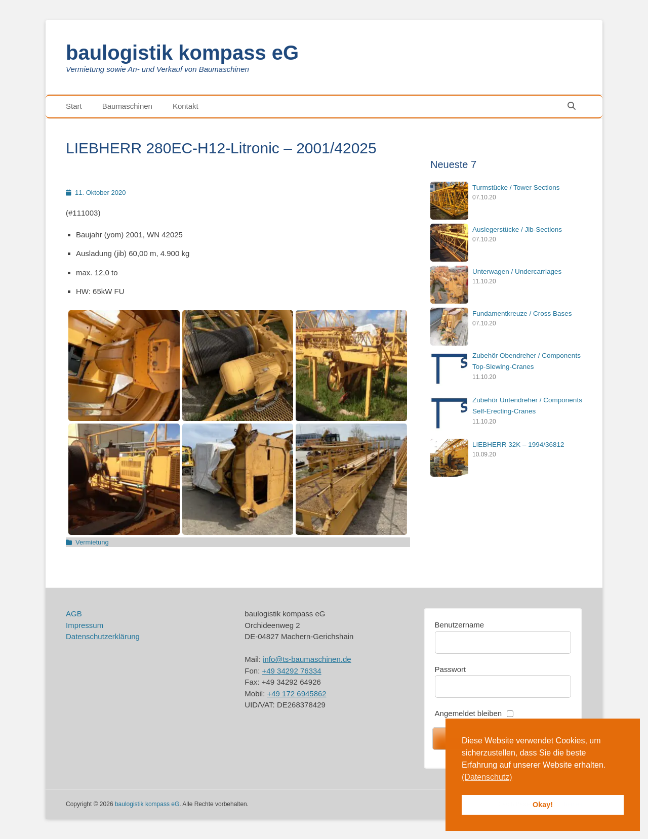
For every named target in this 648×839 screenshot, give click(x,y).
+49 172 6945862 (296, 693)
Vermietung (92, 542)
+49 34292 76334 (291, 670)
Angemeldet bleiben (468, 713)
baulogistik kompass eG (182, 52)
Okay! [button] (543, 805)
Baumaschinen (127, 106)
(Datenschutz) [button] (487, 777)
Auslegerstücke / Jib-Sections (517, 229)
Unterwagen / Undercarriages (516, 271)
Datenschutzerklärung (103, 636)
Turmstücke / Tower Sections (516, 187)
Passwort (450, 669)
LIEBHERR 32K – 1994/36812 (518, 444)
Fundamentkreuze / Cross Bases (522, 313)
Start (74, 106)
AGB (74, 613)
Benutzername (459, 624)
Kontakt (185, 106)
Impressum (84, 625)
